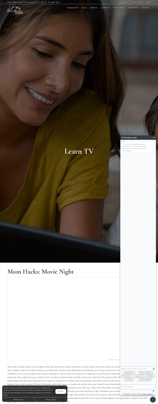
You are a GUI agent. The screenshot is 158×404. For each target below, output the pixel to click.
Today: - (141, 2)
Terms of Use (18, 399)
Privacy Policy (51, 399)
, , (25, 2)
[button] (79, 317)
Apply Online (123, 2)
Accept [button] (61, 391)
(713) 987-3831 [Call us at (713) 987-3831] (54, 2)
